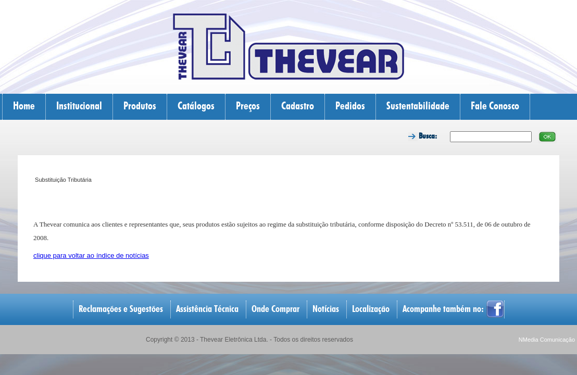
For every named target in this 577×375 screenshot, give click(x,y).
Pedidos (350, 107)
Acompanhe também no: (443, 309)
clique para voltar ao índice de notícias (91, 255)
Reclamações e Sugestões (121, 309)
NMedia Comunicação (547, 339)
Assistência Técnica (207, 309)
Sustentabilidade (417, 107)
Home (24, 107)
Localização (371, 309)
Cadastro (297, 107)
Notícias (325, 309)
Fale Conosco (495, 107)
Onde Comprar (275, 309)
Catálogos (196, 107)
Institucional (79, 107)
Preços (248, 107)
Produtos (139, 107)
